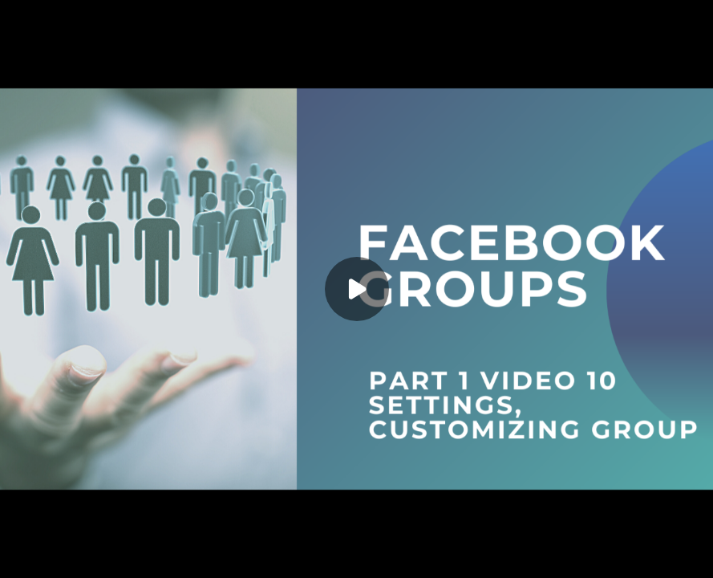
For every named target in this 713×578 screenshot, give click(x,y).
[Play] (357, 289)
